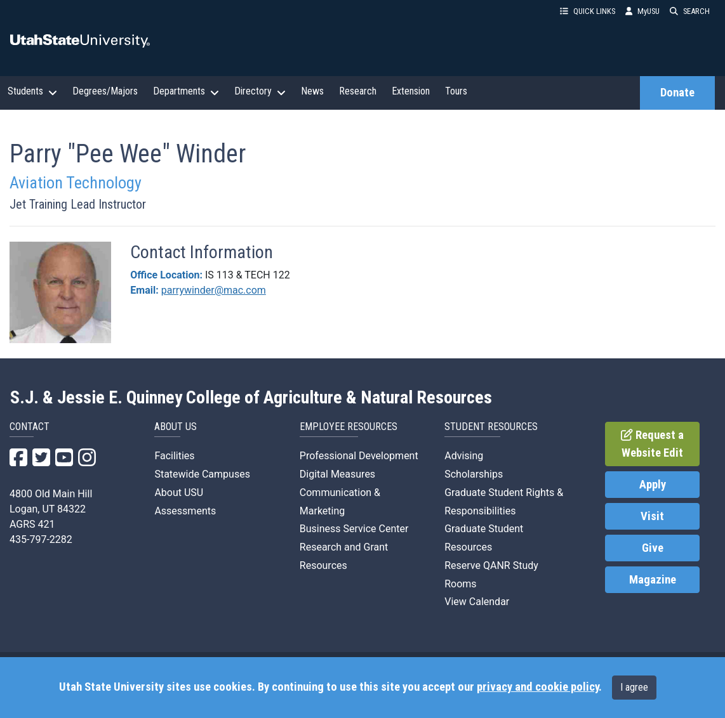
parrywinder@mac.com (213, 290)
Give (652, 548)
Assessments (185, 511)
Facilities (174, 456)
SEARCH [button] (690, 11)
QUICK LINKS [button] (587, 11)
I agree (634, 687)
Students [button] (32, 91)
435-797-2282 (41, 539)
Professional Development (359, 456)
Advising (463, 456)
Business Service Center (354, 529)
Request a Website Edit (652, 444)
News (312, 91)
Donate (677, 93)
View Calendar (476, 602)
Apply (652, 485)
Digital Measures (337, 474)
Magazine (652, 580)
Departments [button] (186, 91)
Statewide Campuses (202, 474)
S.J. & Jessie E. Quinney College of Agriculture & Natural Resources (251, 398)
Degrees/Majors (105, 91)
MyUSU (642, 11)
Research (357, 91)
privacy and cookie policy (538, 687)
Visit (652, 516)
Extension (411, 91)
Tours (456, 91)
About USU (178, 492)
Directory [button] (260, 91)
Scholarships (473, 474)
